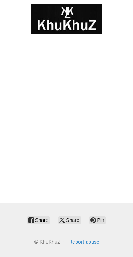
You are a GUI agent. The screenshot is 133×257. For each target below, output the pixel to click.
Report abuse (84, 242)
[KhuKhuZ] (66, 19)
